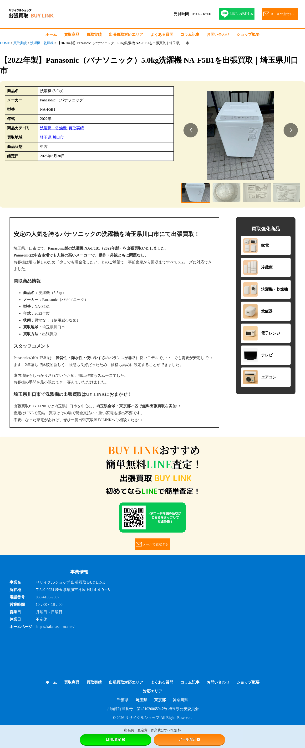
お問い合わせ (218, 34)
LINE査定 (115, 739)
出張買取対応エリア (126, 34)
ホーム (51, 34)
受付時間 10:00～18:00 (192, 14)
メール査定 (189, 739)
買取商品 (71, 34)
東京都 (160, 700)
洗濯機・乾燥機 (53, 128)
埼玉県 (45, 137)
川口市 (58, 137)
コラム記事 (189, 34)
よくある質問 (161, 34)
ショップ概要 (248, 34)
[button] (190, 130)
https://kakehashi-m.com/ (55, 627)
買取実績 (94, 34)
